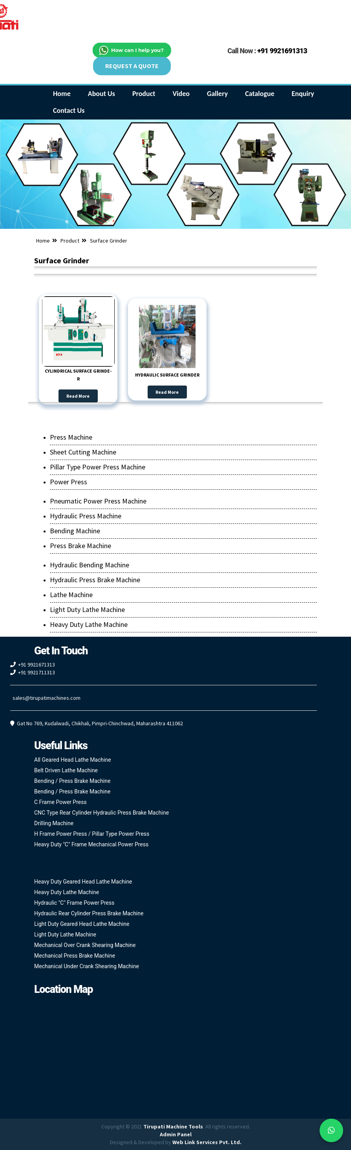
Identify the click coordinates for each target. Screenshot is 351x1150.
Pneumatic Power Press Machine (98, 500)
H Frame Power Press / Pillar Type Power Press (91, 834)
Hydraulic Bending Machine (89, 564)
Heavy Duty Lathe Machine (89, 624)
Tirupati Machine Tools (173, 1126)
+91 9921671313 (36, 664)
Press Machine (71, 437)
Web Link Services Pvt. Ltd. (206, 1142)
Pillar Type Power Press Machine (97, 466)
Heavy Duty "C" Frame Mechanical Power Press (91, 844)
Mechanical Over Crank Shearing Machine (84, 945)
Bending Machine (75, 530)
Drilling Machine (53, 823)
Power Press (68, 481)
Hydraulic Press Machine (85, 515)
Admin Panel (176, 1134)
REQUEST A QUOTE (132, 66)
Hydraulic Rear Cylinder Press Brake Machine (88, 913)
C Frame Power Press (60, 802)
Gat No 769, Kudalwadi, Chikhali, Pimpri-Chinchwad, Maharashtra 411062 (100, 723)
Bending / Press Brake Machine (72, 781)
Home (43, 240)
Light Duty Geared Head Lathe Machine (81, 924)
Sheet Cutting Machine (83, 451)
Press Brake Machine (80, 545)
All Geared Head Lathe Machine (72, 760)
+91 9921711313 (36, 672)
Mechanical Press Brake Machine (74, 956)
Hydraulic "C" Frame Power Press (74, 903)
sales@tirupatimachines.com (46, 697)
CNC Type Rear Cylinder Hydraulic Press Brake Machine (101, 813)
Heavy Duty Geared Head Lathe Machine (83, 881)
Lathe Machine (71, 594)
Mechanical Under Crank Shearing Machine (86, 966)
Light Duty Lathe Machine (87, 609)
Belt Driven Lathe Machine (66, 770)
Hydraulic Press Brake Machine (95, 579)
